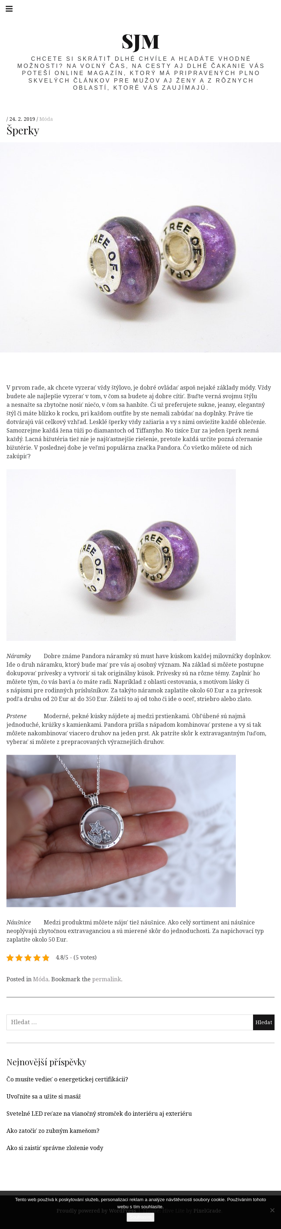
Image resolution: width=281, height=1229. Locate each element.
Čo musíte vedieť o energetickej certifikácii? (67, 1079)
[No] (272, 1210)
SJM (141, 41)
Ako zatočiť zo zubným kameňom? (52, 1130)
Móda (46, 119)
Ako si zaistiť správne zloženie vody (54, 1148)
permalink (106, 979)
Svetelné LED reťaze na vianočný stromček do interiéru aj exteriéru (99, 1113)
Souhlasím (140, 1217)
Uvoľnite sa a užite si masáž (43, 1096)
